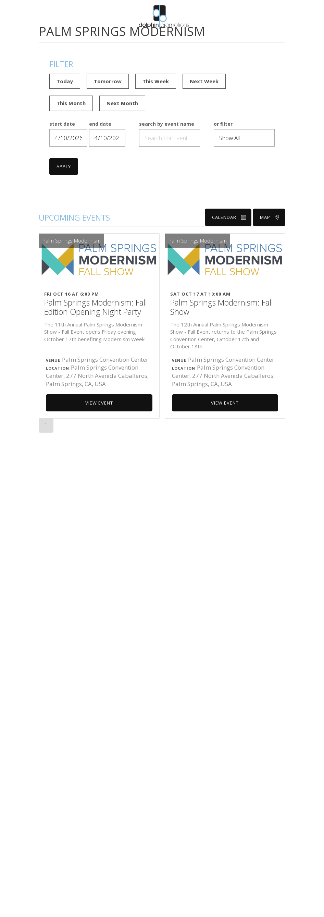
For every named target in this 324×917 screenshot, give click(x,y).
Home (126, 38)
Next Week (204, 81)
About (148, 38)
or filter (223, 124)
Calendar (229, 217)
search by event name (166, 124)
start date (62, 124)
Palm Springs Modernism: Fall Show (221, 307)
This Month (71, 103)
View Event (99, 403)
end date (100, 124)
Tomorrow (108, 81)
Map (270, 217)
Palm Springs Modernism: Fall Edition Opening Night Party (95, 307)
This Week (155, 81)
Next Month (122, 103)
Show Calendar (184, 38)
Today (65, 81)
